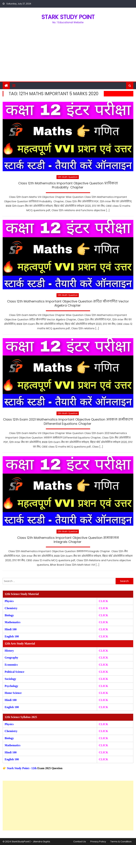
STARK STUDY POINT (68, 17)
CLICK (103, 622)
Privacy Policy (98, 841)
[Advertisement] (68, 55)
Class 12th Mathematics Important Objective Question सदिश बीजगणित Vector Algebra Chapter (68, 303)
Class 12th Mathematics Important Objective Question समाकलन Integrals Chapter (68, 540)
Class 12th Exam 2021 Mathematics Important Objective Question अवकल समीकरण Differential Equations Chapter (68, 421)
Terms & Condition (121, 841)
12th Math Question (68, 176)
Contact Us (79, 841)
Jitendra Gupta (41, 841)
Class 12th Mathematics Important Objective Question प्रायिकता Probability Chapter (68, 185)
